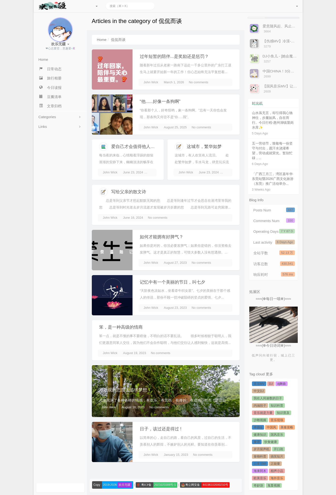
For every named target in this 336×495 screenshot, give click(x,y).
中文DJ (259, 391)
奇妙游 (258, 485)
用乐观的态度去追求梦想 (123, 389)
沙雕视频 (260, 420)
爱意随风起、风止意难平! (283, 26)
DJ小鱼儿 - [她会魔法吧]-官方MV (289, 56)
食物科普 (260, 456)
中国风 (271, 427)
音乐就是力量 (263, 413)
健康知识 (260, 434)
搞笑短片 (277, 456)
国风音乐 (277, 434)
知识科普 (277, 405)
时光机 (257, 103)
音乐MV (259, 384)
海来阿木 (260, 471)
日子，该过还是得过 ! (160, 428)
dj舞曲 (281, 384)
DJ (271, 384)
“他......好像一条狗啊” (160, 101)
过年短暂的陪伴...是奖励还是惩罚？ (174, 56)
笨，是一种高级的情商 (121, 327)
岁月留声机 (261, 449)
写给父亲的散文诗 (128, 191)
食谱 (257, 442)
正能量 (275, 463)
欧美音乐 (260, 478)
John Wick (151, 82)
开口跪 (278, 449)
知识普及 (283, 413)
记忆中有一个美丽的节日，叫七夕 (172, 282)
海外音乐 (277, 478)
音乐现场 (277, 420)
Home (102, 40)
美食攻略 (287, 427)
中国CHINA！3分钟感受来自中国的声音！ (296, 71)
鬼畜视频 (273, 485)
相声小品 (277, 471)
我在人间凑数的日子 (268, 398)
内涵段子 (260, 405)
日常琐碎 (260, 463)
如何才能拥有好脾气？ (161, 236)
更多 (269, 374)
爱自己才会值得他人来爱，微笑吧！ (146, 146)
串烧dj (258, 427)
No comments (198, 82)
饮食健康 (270, 442)
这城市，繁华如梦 (204, 146)
